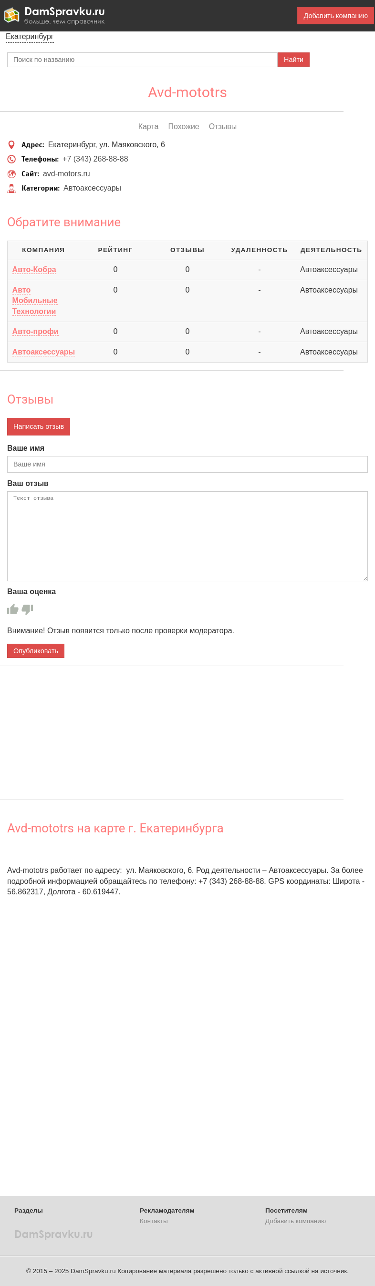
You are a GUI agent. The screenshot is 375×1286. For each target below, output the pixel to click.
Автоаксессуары (92, 188)
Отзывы (223, 126)
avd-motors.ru (66, 174)
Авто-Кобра (34, 269)
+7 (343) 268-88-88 (95, 159)
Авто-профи (35, 331)
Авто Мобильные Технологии (35, 300)
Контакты (154, 1221)
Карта (148, 126)
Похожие (183, 126)
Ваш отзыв (28, 483)
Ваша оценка (31, 591)
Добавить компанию (335, 16)
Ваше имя (25, 448)
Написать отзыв (38, 426)
